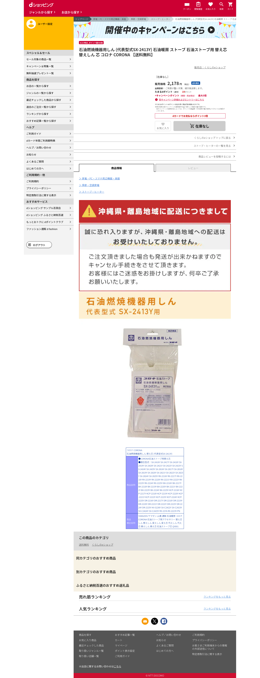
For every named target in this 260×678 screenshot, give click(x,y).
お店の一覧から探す (37, 86)
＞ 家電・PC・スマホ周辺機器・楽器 (99, 178)
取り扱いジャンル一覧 (91, 650)
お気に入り (163, 128)
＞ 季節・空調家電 (89, 185)
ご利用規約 (32, 181)
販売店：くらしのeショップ (210, 67)
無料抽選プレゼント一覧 (40, 73)
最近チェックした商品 (91, 645)
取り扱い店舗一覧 (89, 656)
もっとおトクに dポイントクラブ (44, 222)
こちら (117, 666)
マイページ (121, 645)
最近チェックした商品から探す (43, 100)
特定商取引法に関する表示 (41, 195)
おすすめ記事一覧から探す (41, 121)
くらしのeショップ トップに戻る (212, 137)
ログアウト (39, 245)
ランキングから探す (37, 114)
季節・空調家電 (138, 19)
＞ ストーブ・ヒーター (91, 191)
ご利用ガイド (33, 133)
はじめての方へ (35, 168)
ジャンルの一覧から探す (40, 93)
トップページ (81, 19)
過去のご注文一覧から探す (41, 107)
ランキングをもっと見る (217, 596)
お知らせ (31, 154)
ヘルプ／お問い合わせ (38, 147)
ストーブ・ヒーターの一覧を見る (212, 145)
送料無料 (84, 544)
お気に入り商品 (87, 640)
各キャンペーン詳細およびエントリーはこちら (181, 99)
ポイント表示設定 (125, 650)
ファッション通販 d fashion (41, 229)
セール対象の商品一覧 (38, 59)
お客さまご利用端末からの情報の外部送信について (209, 647)
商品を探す (85, 634)
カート (118, 640)
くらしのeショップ (102, 544)
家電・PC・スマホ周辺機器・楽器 (109, 19)
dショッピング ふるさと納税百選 (44, 215)
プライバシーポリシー (38, 188)
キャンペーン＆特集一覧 (40, 66)
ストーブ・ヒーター (160, 19)
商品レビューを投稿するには (214, 156)
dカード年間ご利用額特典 (40, 140)
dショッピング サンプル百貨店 (43, 208)
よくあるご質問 (35, 161)
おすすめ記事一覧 (125, 634)
